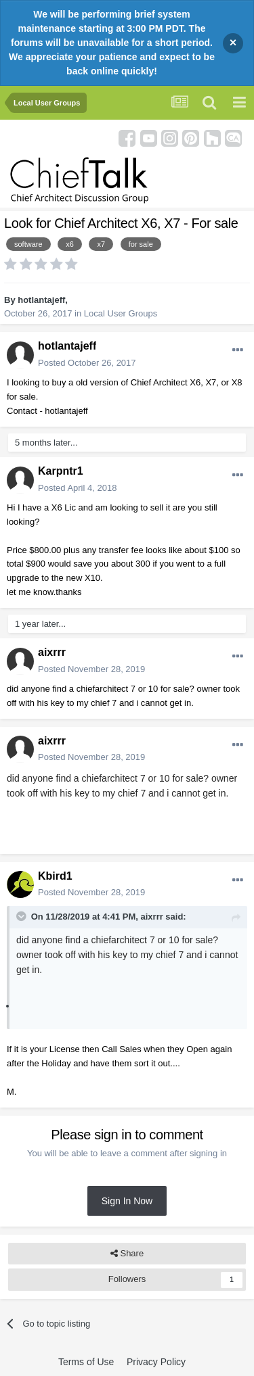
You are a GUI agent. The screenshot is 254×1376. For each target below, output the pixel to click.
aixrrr (52, 652)
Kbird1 (55, 876)
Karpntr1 (60, 471)
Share (127, 1253)
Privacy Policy (156, 1361)
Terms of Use (86, 1361)
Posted (87, 363)
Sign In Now (127, 1200)
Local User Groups (120, 313)
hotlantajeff (41, 300)
